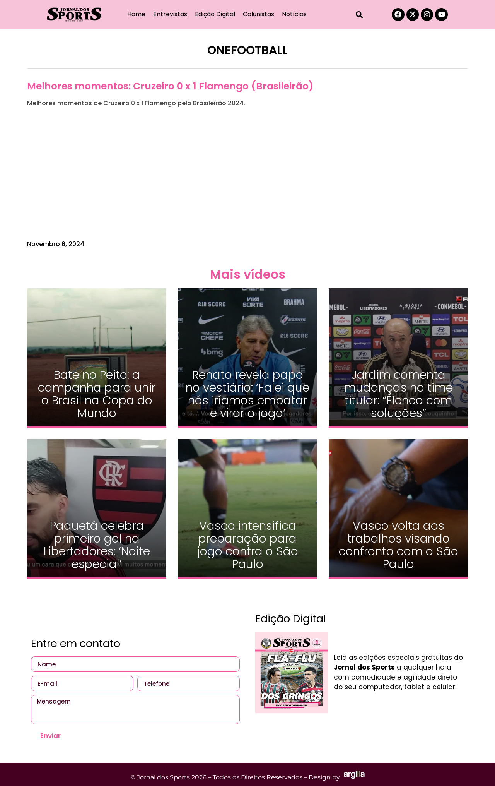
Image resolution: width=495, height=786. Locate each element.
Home (136, 14)
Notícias (294, 14)
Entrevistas (170, 14)
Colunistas (258, 14)
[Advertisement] (247, 174)
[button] (359, 14)
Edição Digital (215, 14)
